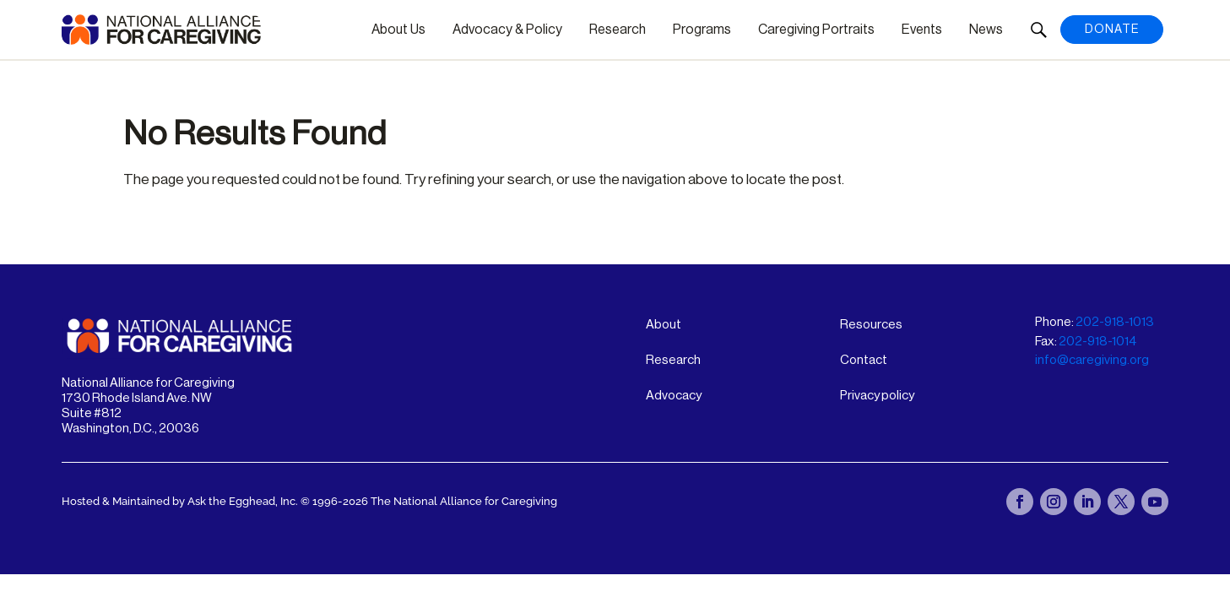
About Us (398, 29)
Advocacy (674, 395)
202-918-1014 (1097, 341)
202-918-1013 (1115, 322)
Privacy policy (877, 395)
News (986, 29)
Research (617, 29)
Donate (1112, 29)
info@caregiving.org (1092, 360)
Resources (871, 324)
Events (922, 29)
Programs (702, 29)
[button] (1038, 29)
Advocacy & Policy (507, 29)
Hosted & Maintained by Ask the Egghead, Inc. (181, 501)
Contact (863, 360)
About (663, 324)
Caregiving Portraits (816, 29)
